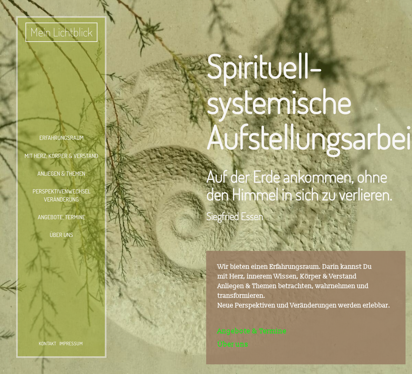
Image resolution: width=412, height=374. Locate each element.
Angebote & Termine (251, 331)
